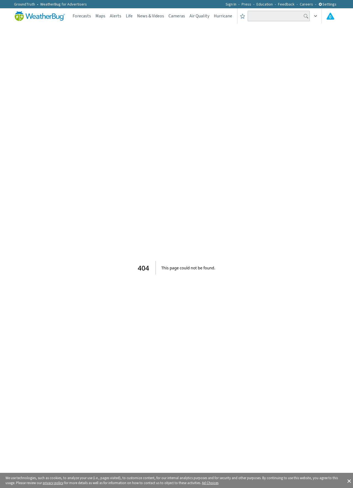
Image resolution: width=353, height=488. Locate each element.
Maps (100, 16)
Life (129, 16)
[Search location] (279, 16)
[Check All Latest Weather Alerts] (330, 16)
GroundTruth (24, 4)
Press (246, 4)
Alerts (115, 16)
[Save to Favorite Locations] (242, 16)
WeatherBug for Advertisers (63, 4)
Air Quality (199, 16)
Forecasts (82, 16)
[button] (349, 480)
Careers (306, 4)
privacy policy (53, 483)
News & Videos (150, 16)
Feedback (286, 4)
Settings (327, 4)
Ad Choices (210, 483)
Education (264, 4)
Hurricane (223, 16)
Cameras (177, 16)
